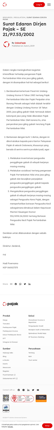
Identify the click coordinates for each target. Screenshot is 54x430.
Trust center (32, 360)
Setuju (47, 426)
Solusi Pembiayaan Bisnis (12, 335)
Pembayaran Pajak (9, 327)
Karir (30, 356)
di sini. (10, 427)
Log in (39, 4)
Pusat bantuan (8, 375)
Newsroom (7, 367)
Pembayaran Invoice (10, 331)
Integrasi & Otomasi (10, 342)
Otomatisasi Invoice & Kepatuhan (36, 321)
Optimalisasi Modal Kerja (37, 333)
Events (5, 364)
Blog (4, 356)
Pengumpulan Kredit (35, 326)
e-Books (6, 360)
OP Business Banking (36, 337)
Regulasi (6, 371)
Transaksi (6, 324)
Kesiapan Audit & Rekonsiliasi (39, 330)
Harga (5, 320)
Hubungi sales (8, 353)
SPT (4, 338)
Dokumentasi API (9, 378)
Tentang (31, 353)
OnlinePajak (20, 43)
